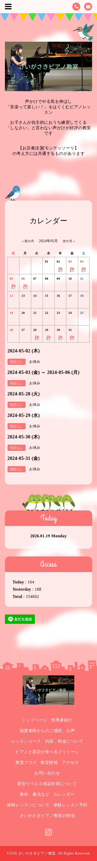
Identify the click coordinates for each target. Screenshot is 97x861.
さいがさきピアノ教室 (37, 853)
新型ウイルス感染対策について (47, 784)
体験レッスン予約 (70, 805)
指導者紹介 (61, 720)
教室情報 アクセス (60, 762)
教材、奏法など (35, 794)
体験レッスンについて (28, 805)
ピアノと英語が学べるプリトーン (47, 752)
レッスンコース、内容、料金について (47, 741)
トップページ (34, 720)
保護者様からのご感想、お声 (47, 730)
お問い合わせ (47, 773)
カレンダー (64, 794)
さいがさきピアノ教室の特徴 (47, 815)
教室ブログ (26, 762)
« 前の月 (28, 241)
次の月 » (69, 241)
